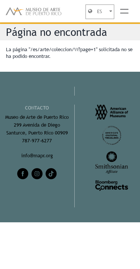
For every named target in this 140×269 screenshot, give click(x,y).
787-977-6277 (37, 140)
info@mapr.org (37, 155)
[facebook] (22, 173)
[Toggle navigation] (124, 11)
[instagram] (37, 173)
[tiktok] (51, 173)
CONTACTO (37, 108)
